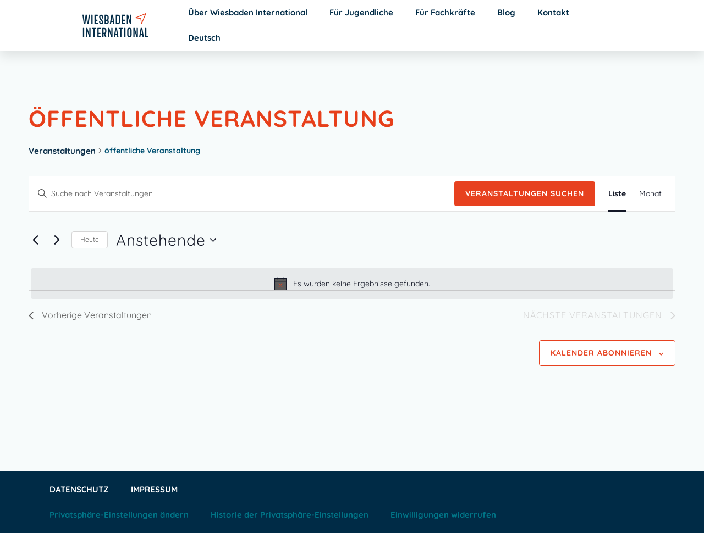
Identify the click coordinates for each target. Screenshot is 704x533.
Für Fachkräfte (445, 12)
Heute (89, 239)
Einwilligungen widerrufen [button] (443, 514)
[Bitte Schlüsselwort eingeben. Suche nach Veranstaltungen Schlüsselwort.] (241, 193)
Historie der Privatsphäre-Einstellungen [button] (290, 514)
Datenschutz (79, 489)
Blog (506, 12)
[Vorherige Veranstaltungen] (35, 240)
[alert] (352, 283)
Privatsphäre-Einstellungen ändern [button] (119, 514)
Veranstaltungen (62, 151)
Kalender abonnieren (601, 353)
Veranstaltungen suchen (524, 193)
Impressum (154, 489)
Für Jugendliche (361, 12)
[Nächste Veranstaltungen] (56, 240)
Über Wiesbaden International (247, 12)
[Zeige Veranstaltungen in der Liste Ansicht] (617, 193)
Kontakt (553, 12)
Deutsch (204, 37)
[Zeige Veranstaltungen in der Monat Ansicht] (650, 193)
